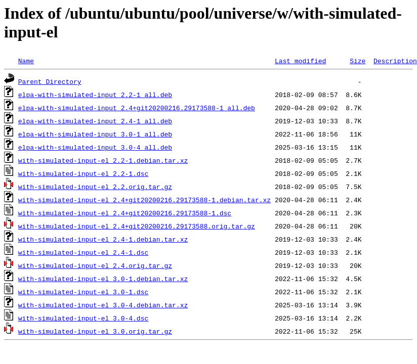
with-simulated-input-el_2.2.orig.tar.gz (95, 186)
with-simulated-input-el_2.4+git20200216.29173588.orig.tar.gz (136, 226)
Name (26, 60)
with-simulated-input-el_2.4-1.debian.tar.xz (103, 239)
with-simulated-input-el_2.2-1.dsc (83, 173)
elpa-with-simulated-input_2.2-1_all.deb (95, 94)
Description (395, 60)
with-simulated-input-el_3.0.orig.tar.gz (95, 331)
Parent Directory (49, 81)
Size (357, 60)
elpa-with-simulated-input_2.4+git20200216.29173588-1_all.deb (136, 107)
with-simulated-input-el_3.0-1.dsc (83, 291)
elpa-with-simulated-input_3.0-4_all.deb (95, 147)
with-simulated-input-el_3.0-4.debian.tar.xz (103, 304)
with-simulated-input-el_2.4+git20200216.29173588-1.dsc (124, 212)
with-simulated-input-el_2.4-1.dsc (83, 252)
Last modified (300, 60)
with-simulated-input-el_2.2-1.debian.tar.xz (103, 160)
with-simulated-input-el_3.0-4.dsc (83, 318)
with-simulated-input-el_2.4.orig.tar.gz (95, 265)
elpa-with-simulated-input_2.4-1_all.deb (95, 120)
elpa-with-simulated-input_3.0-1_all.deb (95, 134)
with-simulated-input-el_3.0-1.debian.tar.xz (103, 278)
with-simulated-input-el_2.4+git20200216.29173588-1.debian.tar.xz (144, 199)
